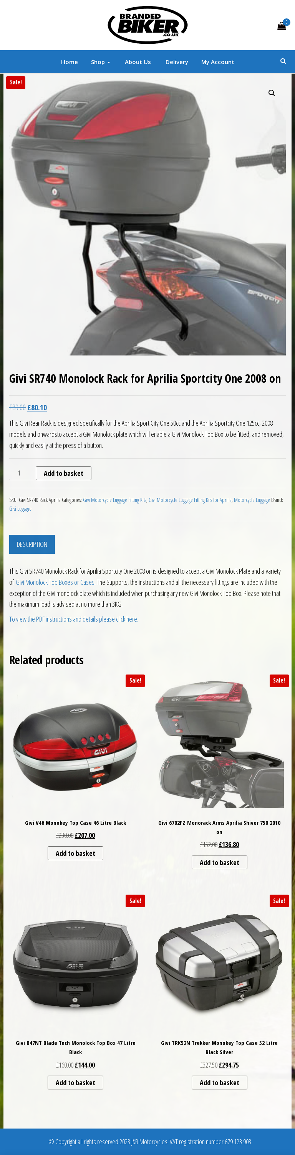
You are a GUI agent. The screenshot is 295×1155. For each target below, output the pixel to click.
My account (217, 62)
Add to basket (63, 473)
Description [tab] (32, 544)
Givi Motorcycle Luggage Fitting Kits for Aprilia (190, 499)
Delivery (176, 62)
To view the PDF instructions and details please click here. (73, 619)
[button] (272, 93)
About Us (137, 62)
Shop (100, 62)
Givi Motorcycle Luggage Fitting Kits (114, 499)
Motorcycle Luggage (252, 499)
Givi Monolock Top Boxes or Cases (55, 582)
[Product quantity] (21, 473)
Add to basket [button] (75, 853)
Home (69, 62)
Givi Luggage (20, 508)
